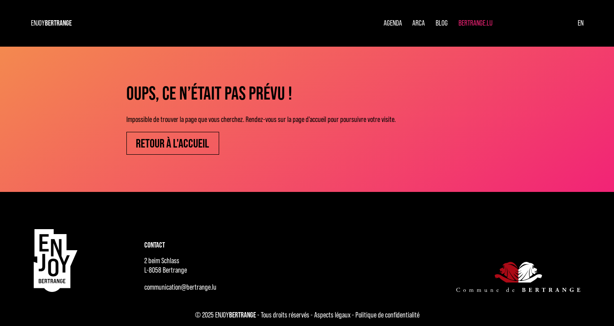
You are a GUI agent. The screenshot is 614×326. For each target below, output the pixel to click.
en (581, 22)
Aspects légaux (332, 314)
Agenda (393, 22)
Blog (442, 22)
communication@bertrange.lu (180, 287)
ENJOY (51, 22)
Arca (418, 22)
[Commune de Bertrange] (518, 276)
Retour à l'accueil (172, 143)
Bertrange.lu (475, 22)
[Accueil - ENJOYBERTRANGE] (56, 260)
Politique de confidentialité (387, 314)
